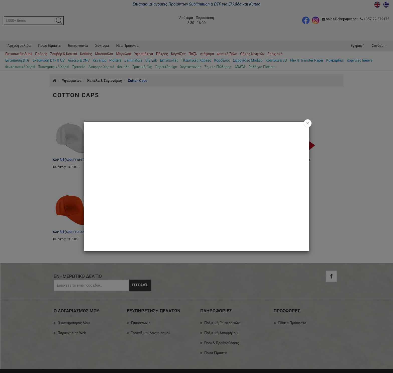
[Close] (308, 123)
